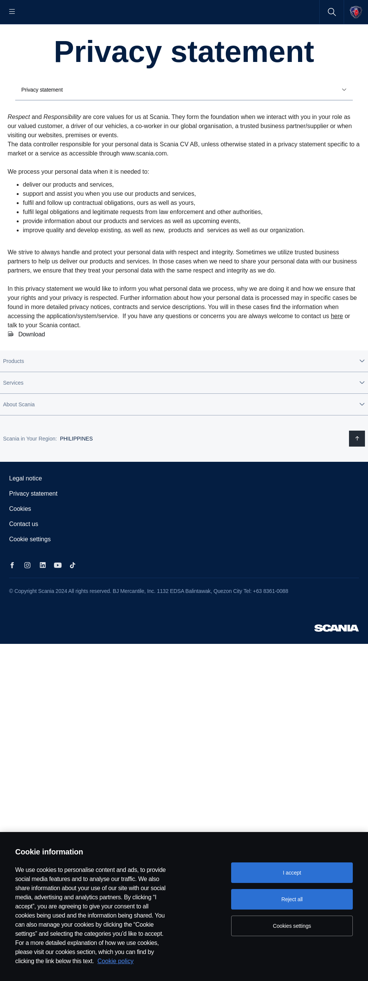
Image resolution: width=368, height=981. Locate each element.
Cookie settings (30, 563)
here (337, 340)
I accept (292, 873)
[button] (184, 385)
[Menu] (12, 12)
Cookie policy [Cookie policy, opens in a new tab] (115, 961)
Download (32, 358)
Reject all (292, 899)
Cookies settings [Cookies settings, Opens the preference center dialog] (292, 926)
